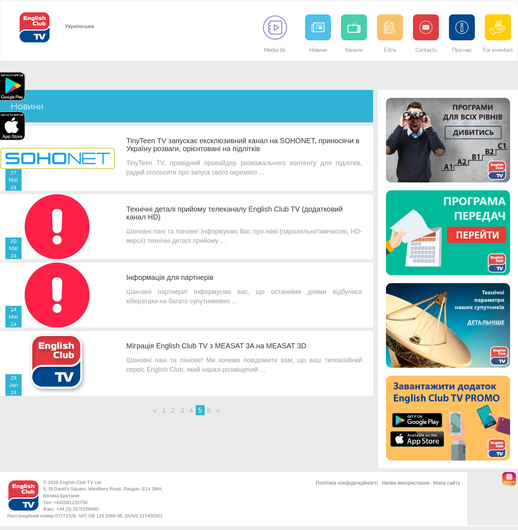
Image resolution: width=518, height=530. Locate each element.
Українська (78, 26)
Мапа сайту (446, 483)
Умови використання (405, 483)
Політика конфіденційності (347, 483)
